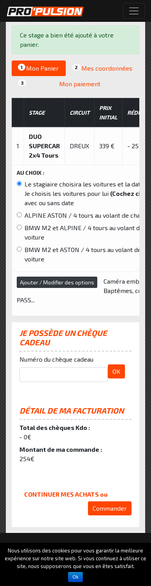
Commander (110, 508)
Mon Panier (38, 68)
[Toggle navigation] (134, 11)
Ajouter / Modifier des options (57, 282)
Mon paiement (59, 83)
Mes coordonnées (102, 68)
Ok (75, 577)
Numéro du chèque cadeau (56, 359)
